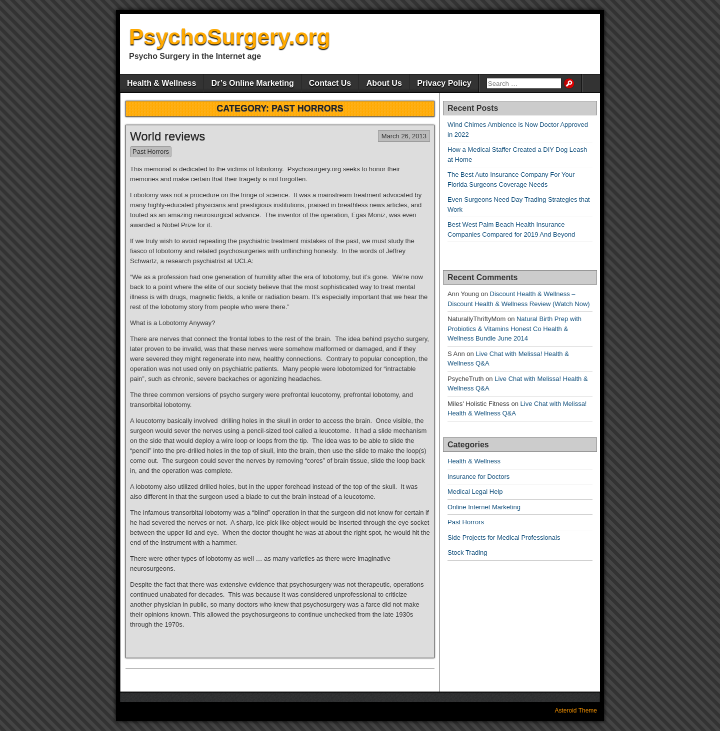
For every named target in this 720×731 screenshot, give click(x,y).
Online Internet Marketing (484, 507)
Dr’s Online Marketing (252, 83)
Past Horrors (150, 151)
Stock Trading (468, 552)
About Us (384, 83)
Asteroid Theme (576, 710)
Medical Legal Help (475, 491)
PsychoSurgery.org (229, 36)
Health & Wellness (161, 83)
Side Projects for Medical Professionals (504, 537)
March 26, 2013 (404, 136)
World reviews (167, 136)
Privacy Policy (444, 83)
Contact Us (330, 83)
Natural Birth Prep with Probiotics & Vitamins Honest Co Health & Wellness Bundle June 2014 (515, 328)
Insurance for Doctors (479, 476)
